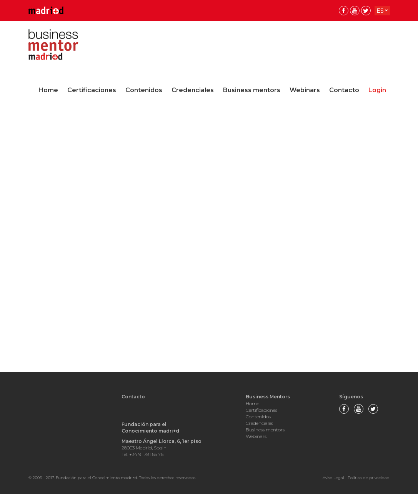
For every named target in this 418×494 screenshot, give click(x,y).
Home (48, 90)
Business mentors (251, 90)
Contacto (344, 90)
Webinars (305, 90)
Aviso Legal (333, 477)
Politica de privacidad (369, 477)
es (380, 10)
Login (377, 90)
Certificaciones (91, 90)
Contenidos (143, 90)
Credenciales (193, 90)
